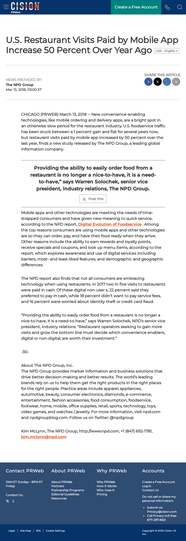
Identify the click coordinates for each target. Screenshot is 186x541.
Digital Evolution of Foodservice (109, 224)
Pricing (102, 494)
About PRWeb (61, 482)
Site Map (25, 530)
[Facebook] (13, 500)
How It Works (106, 486)
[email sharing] (176, 82)
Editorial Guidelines (65, 494)
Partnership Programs (67, 490)
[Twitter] (8, 500)
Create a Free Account (158, 482)
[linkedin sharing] (167, 82)
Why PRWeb (106, 482)
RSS (38, 530)
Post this (93, 199)
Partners (57, 486)
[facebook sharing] (148, 82)
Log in (146, 486)
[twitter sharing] (158, 82)
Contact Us (15, 495)
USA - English (166, 51)
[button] (180, 7)
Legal (11, 530)
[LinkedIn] (18, 500)
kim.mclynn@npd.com (44, 437)
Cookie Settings (55, 530)
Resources (59, 498)
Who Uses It (105, 490)
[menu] (6, 7)
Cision (168, 530)
